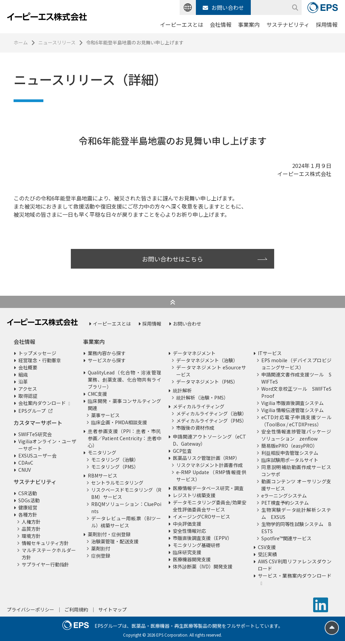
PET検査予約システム (285, 502)
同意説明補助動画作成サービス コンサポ (296, 471)
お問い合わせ (223, 7)
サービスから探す (107, 360)
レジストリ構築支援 (194, 495)
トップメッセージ (37, 353)
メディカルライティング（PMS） (211, 420)
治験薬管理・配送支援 (115, 541)
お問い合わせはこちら (172, 258)
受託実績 (267, 554)
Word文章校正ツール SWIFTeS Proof (296, 392)
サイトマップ (112, 609)
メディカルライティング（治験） (211, 413)
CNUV (24, 469)
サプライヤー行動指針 (45, 564)
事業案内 (249, 24)
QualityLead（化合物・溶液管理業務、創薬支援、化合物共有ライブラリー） (124, 379)
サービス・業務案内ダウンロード (294, 575)
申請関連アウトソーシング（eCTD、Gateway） (209, 440)
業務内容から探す (107, 353)
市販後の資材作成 (195, 427)
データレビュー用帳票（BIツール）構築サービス (126, 522)
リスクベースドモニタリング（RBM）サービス (126, 493)
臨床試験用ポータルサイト (289, 460)
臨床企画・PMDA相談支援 (119, 422)
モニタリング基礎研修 (196, 545)
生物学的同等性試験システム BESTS (296, 528)
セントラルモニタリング (117, 482)
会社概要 (27, 367)
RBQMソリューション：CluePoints (126, 507)
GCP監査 (182, 450)
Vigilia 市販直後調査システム (292, 403)
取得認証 (27, 395)
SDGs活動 (29, 500)
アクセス (27, 388)
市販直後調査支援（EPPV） (202, 538)
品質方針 (31, 528)
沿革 (23, 381)
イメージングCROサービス (201, 516)
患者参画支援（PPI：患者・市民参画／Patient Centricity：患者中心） (124, 438)
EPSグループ (32, 410)
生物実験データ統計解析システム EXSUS (296, 513)
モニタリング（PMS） (115, 466)
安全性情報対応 (189, 530)
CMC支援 (97, 393)
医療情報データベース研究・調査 (208, 488)
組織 (23, 374)
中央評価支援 (187, 523)
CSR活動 (27, 493)
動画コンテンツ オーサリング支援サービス (296, 485)
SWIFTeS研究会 (35, 434)
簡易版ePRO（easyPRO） (289, 445)
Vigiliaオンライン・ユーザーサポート (47, 445)
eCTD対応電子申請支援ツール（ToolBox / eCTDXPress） (296, 421)
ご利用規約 (76, 609)
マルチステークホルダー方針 (49, 554)
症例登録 (100, 555)
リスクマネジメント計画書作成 (209, 465)
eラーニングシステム (284, 495)
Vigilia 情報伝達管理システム (292, 410)
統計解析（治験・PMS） (202, 397)
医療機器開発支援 (192, 559)
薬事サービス (105, 415)
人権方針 (31, 521)
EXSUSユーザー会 (37, 455)
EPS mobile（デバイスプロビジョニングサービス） (296, 364)
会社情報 (220, 24)
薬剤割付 (100, 548)
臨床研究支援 (187, 552)
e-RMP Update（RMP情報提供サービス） (211, 476)
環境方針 (31, 535)
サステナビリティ (287, 24)
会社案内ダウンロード (42, 403)
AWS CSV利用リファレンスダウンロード (294, 565)
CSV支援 (267, 547)
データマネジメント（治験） (207, 360)
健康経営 (27, 507)
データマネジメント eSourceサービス (211, 371)
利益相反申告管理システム (289, 452)
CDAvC (25, 462)
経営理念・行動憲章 (39, 360)
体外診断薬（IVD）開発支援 (202, 566)
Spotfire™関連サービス (286, 538)
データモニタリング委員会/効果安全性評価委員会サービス (209, 506)
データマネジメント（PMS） (207, 381)
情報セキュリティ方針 (45, 543)
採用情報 (327, 24)
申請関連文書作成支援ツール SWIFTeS (296, 378)
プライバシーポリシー (30, 609)
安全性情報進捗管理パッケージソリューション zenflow (296, 435)
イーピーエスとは (181, 24)
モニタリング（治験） (115, 459)
